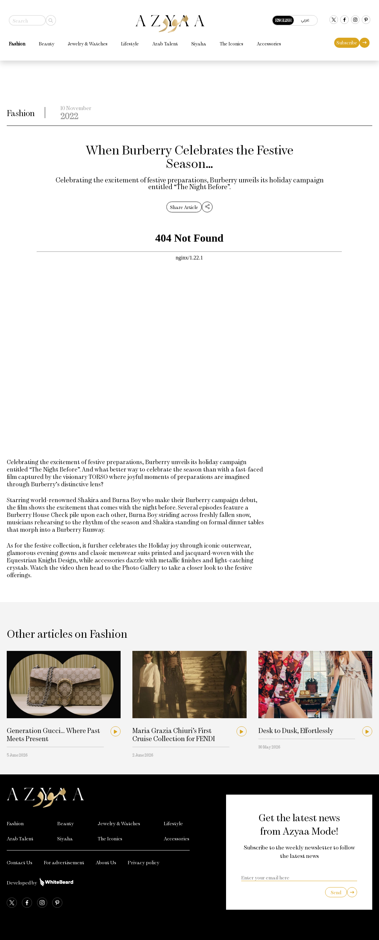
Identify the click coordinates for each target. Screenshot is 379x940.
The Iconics (229, 41)
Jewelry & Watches (85, 41)
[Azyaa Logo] (98, 798)
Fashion (15, 41)
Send (336, 892)
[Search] (49, 18)
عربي (307, 17)
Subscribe (349, 40)
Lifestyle (128, 41)
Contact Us (19, 862)
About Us (106, 862)
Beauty (44, 41)
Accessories (267, 41)
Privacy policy (143, 862)
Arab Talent (163, 41)
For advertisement (64, 862)
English (285, 18)
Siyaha (196, 41)
